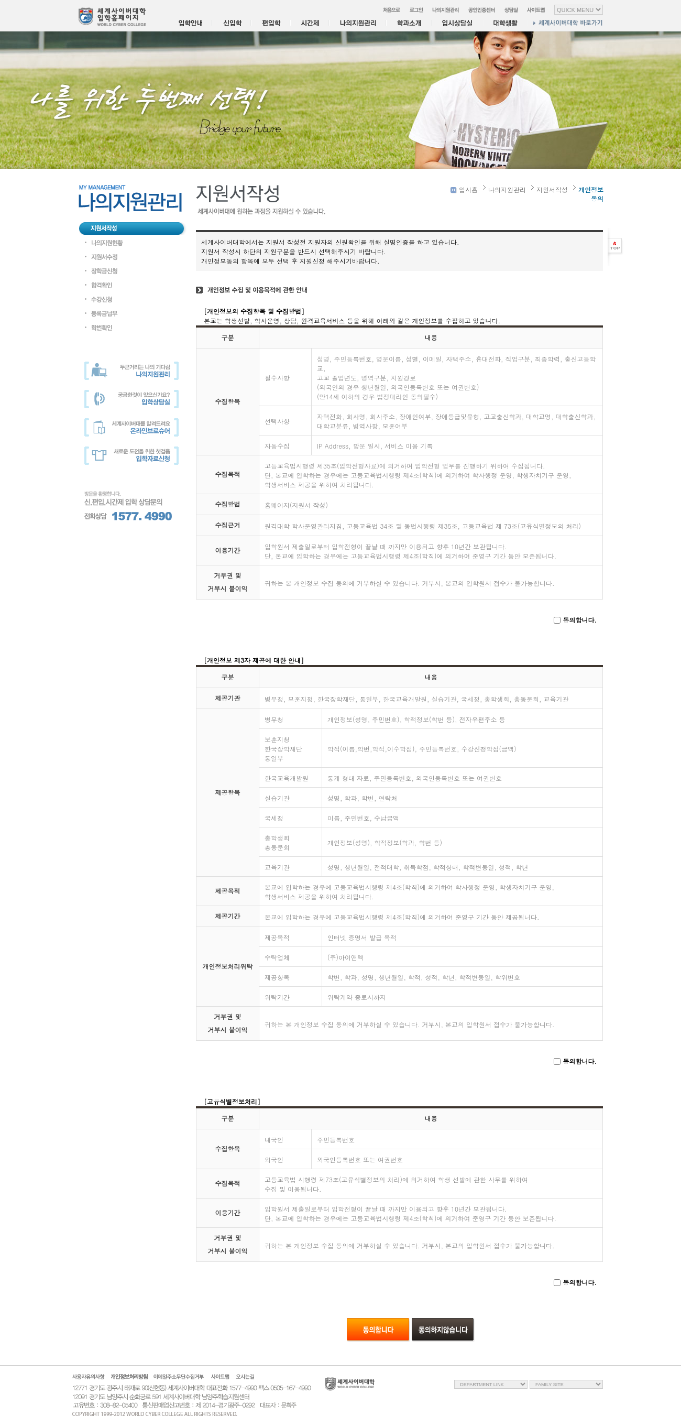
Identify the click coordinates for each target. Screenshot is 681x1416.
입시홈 (464, 189)
